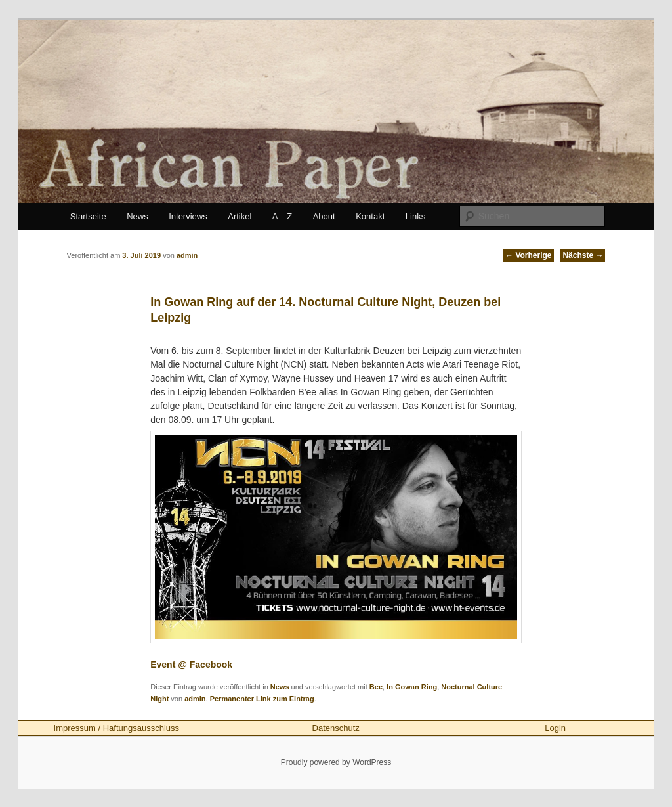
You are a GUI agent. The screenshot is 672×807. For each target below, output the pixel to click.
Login (555, 728)
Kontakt (370, 216)
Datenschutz (336, 728)
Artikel (239, 216)
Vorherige (528, 255)
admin (194, 699)
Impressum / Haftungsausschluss (116, 728)
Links (415, 216)
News (137, 216)
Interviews (188, 216)
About (324, 216)
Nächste (582, 255)
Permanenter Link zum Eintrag (262, 699)
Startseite (88, 216)
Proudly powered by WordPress (336, 762)
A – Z (282, 216)
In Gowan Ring (412, 687)
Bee (376, 687)
